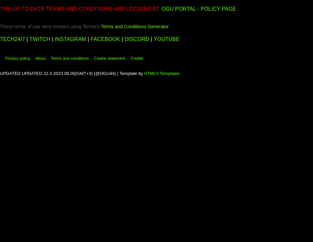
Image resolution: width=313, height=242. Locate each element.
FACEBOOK (105, 39)
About (40, 58)
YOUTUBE (166, 39)
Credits (136, 58)
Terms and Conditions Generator (135, 26)
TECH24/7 (13, 39)
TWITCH (39, 39)
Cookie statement (109, 58)
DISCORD (138, 39)
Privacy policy (17, 58)
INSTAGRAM (70, 39)
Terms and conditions (70, 58)
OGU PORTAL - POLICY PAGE (198, 9)
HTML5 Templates (161, 73)
